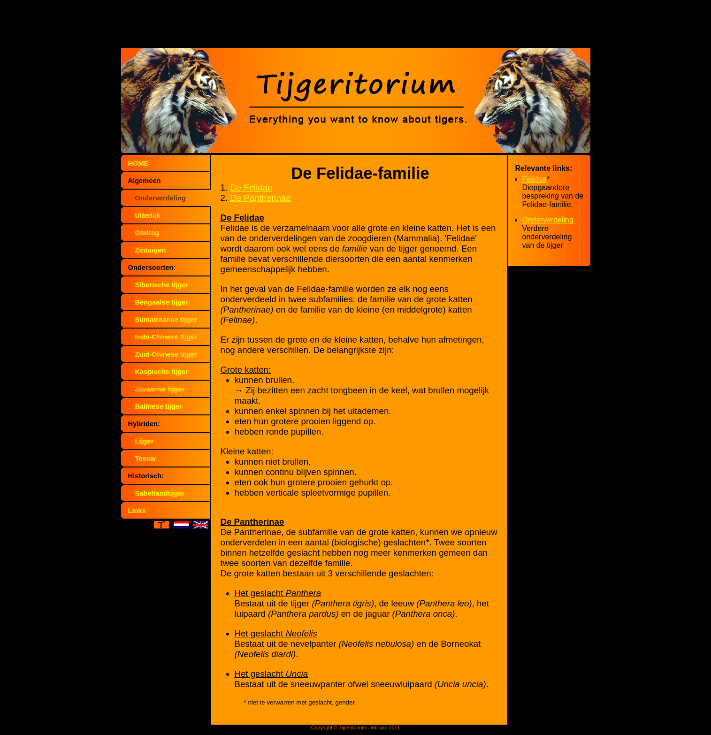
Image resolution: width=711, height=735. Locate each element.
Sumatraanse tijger (166, 319)
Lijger (144, 441)
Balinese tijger (158, 406)
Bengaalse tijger (161, 302)
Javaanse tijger (160, 389)
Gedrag (147, 233)
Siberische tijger (162, 285)
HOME (138, 163)
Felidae (534, 179)
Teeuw (145, 458)
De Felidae (251, 187)
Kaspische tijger (161, 371)
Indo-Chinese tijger (166, 337)
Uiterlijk (148, 215)
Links (137, 510)
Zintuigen (150, 250)
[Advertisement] (355, 26)
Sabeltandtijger (160, 493)
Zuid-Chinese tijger (166, 354)
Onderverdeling (160, 198)
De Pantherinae (260, 198)
